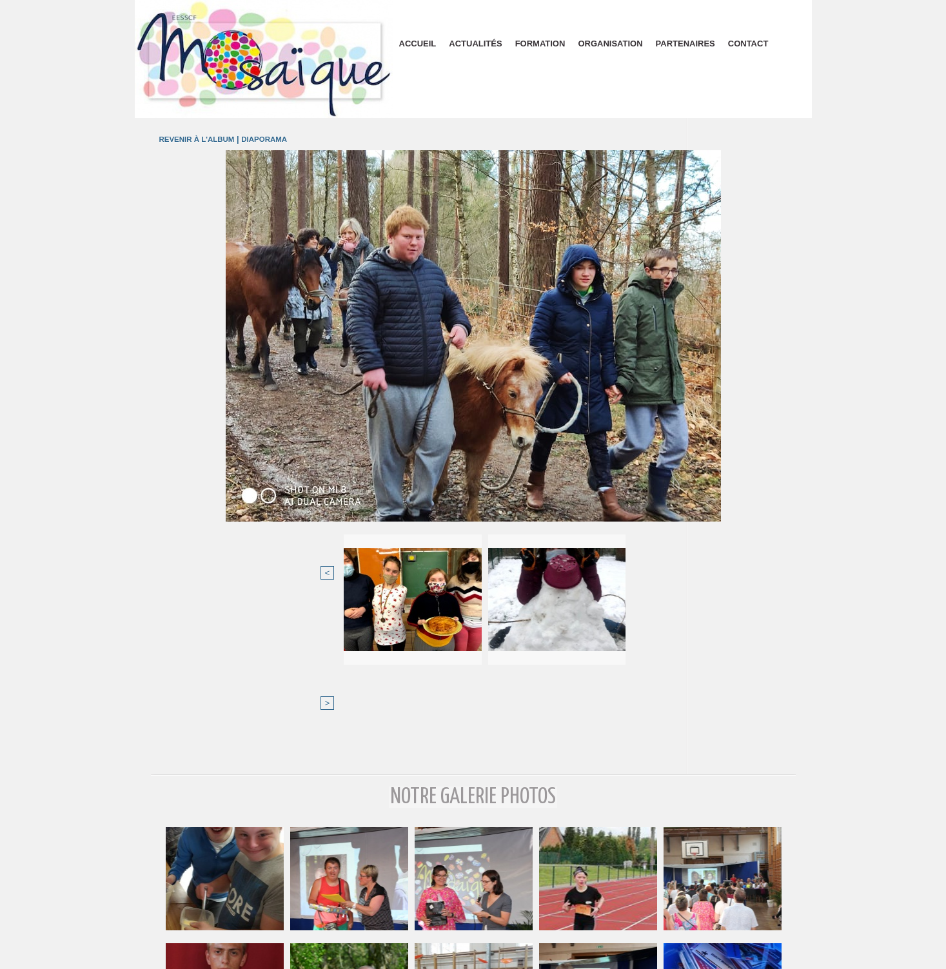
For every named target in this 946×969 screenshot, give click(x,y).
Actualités (475, 43)
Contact (748, 43)
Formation (540, 43)
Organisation (610, 43)
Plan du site (473, 954)
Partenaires (685, 43)
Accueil (418, 43)
